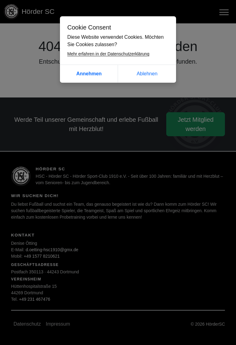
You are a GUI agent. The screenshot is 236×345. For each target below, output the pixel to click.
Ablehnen (147, 73)
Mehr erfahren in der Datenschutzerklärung (108, 53)
